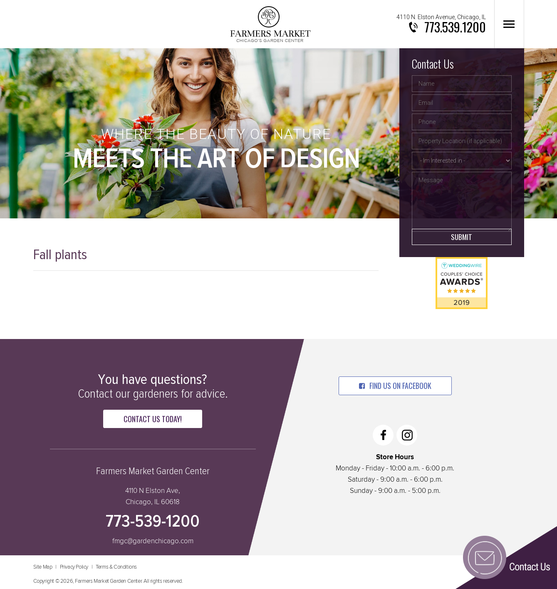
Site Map (42, 567)
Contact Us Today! (153, 418)
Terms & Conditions (116, 567)
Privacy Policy (74, 567)
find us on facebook (395, 385)
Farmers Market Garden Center (270, 24)
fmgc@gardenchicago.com (152, 541)
